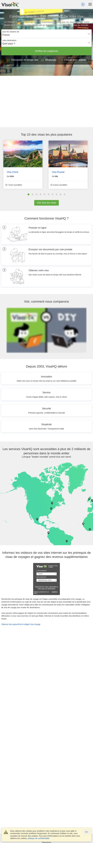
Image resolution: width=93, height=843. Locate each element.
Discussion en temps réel (22, 60)
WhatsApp (48, 60)
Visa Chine (12, 172)
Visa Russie (58, 172)
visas (41, 134)
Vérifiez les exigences (46, 51)
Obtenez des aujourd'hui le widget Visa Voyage (20, 624)
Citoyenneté (41, 571)
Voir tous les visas (46, 202)
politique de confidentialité (38, 838)
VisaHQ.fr (54, 592)
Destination (41, 577)
